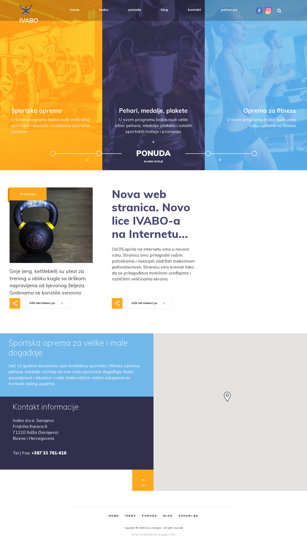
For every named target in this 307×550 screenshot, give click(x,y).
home (74, 9)
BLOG (168, 515)
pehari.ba (229, 9)
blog (164, 9)
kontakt (194, 9)
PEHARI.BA (188, 515)
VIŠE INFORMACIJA (46, 303)
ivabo (103, 9)
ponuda (134, 9)
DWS (164, 534)
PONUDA (149, 515)
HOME (114, 515)
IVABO (130, 515)
